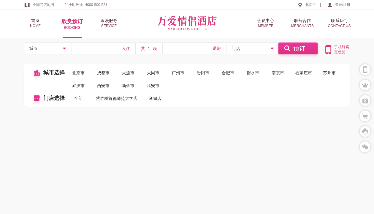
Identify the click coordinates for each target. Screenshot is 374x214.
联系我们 (339, 23)
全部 (78, 98)
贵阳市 (203, 72)
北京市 (310, 5)
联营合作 (302, 23)
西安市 (103, 85)
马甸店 (155, 98)
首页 (35, 23)
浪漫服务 (109, 23)
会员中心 (265, 23)
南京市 (278, 72)
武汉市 (78, 85)
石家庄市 (303, 72)
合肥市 (228, 72)
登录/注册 (342, 5)
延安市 (153, 85)
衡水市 (253, 72)
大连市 (128, 72)
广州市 (178, 72)
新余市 (128, 85)
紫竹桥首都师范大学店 (116, 98)
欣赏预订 (72, 24)
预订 (299, 48)
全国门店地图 (43, 5)
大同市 (153, 72)
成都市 (103, 72)
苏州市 (329, 72)
